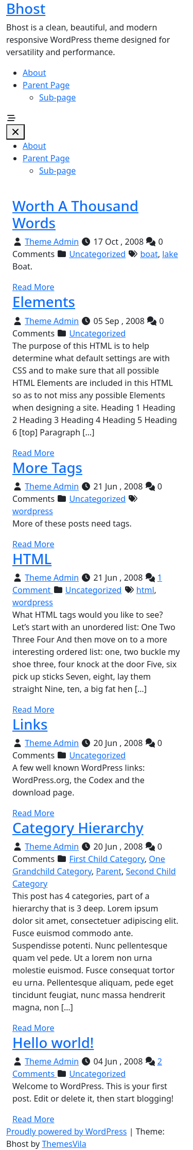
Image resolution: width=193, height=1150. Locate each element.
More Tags (47, 467)
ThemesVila (64, 1143)
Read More (33, 287)
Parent (108, 871)
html (145, 590)
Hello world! (53, 1042)
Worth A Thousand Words (75, 214)
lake (170, 254)
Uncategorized (97, 254)
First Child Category (106, 859)
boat (148, 254)
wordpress (32, 511)
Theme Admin (52, 241)
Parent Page (46, 85)
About (34, 72)
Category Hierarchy (78, 827)
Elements (43, 301)
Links (29, 724)
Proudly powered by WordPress (66, 1131)
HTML (31, 558)
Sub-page (57, 97)
